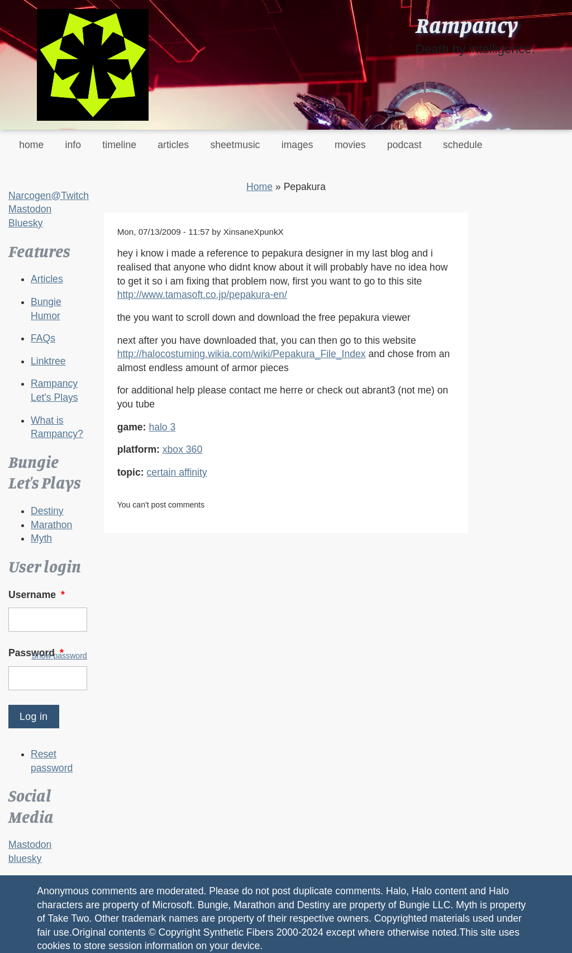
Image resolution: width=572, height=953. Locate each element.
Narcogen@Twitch (48, 195)
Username (37, 594)
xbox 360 (182, 449)
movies (350, 144)
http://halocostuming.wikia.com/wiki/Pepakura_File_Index (241, 353)
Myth (41, 538)
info (73, 144)
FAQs (43, 338)
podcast (404, 144)
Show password (59, 655)
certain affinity (176, 472)
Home (259, 186)
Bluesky (25, 223)
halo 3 (162, 427)
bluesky (25, 858)
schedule (462, 144)
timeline (119, 144)
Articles (47, 279)
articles (173, 144)
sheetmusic (235, 144)
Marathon (51, 524)
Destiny (47, 510)
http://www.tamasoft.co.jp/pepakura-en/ (202, 294)
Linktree (48, 361)
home (31, 144)
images (297, 144)
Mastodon (29, 209)
